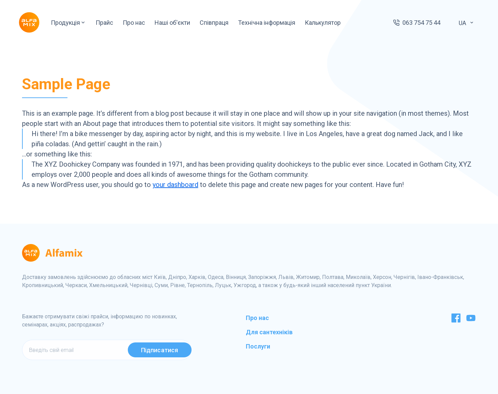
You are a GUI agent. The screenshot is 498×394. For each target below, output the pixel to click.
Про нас (134, 22)
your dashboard (175, 185)
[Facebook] (456, 321)
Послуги (258, 346)
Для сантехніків (269, 332)
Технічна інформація (266, 22)
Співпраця (214, 22)
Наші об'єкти (172, 22)
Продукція (68, 22)
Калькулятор (323, 22)
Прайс (104, 22)
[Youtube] (470, 321)
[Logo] (29, 22)
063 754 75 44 (421, 22)
